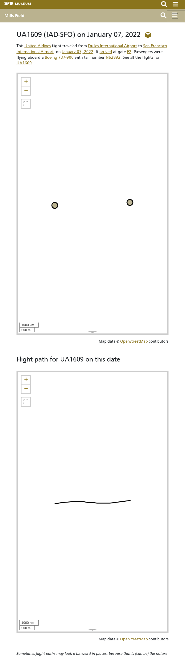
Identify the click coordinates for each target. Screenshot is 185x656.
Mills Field (14, 15)
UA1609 (24, 63)
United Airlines (37, 45)
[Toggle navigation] (176, 15)
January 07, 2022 (77, 51)
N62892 (113, 57)
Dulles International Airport (112, 45)
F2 (129, 51)
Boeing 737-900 (59, 57)
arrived (106, 51)
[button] (26, 82)
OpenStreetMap (134, 341)
